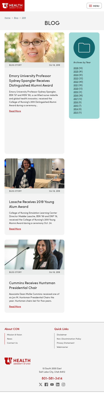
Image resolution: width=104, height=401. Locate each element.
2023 (76, 78)
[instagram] (63, 384)
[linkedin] (57, 384)
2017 (76, 98)
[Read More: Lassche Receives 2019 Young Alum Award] (34, 173)
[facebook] (46, 384)
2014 (76, 108)
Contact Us (12, 342)
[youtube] (52, 384)
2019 (24, 17)
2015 (76, 105)
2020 (76, 88)
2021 (76, 85)
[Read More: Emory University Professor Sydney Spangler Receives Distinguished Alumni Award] (34, 47)
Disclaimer (62, 334)
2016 (76, 102)
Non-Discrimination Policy (69, 338)
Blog (16, 17)
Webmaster (62, 347)
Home (7, 17)
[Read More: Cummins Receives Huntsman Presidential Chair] (34, 254)
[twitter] (40, 384)
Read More (15, 110)
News (9, 338)
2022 (76, 81)
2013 (76, 112)
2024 (76, 74)
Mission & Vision (14, 334)
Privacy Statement (66, 342)
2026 (76, 67)
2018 (76, 95)
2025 (76, 71)
